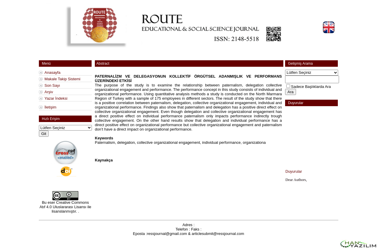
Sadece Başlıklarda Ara (311, 86)
